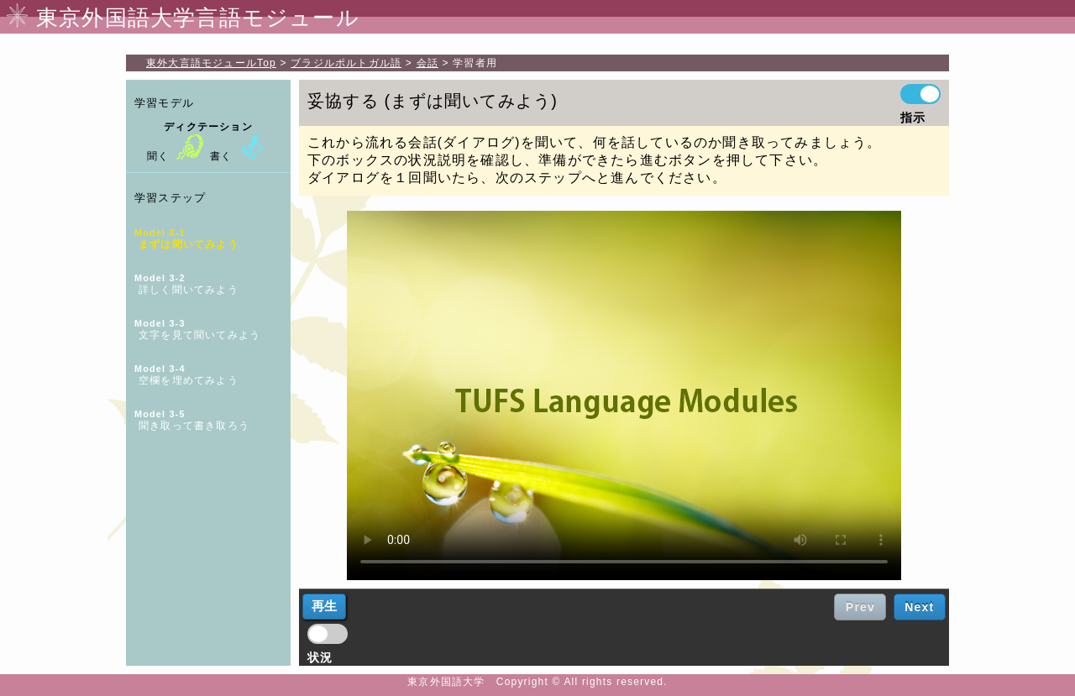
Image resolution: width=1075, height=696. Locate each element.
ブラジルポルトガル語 (346, 63)
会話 (427, 63)
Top (211, 63)
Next (919, 607)
